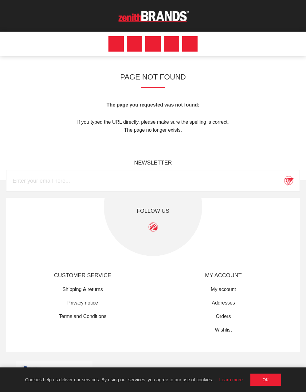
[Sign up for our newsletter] (142, 180)
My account (223, 289)
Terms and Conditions (83, 316)
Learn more (231, 379)
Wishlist (223, 329)
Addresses (223, 302)
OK (265, 379)
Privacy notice (82, 302)
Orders (223, 316)
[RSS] (153, 227)
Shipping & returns (82, 289)
